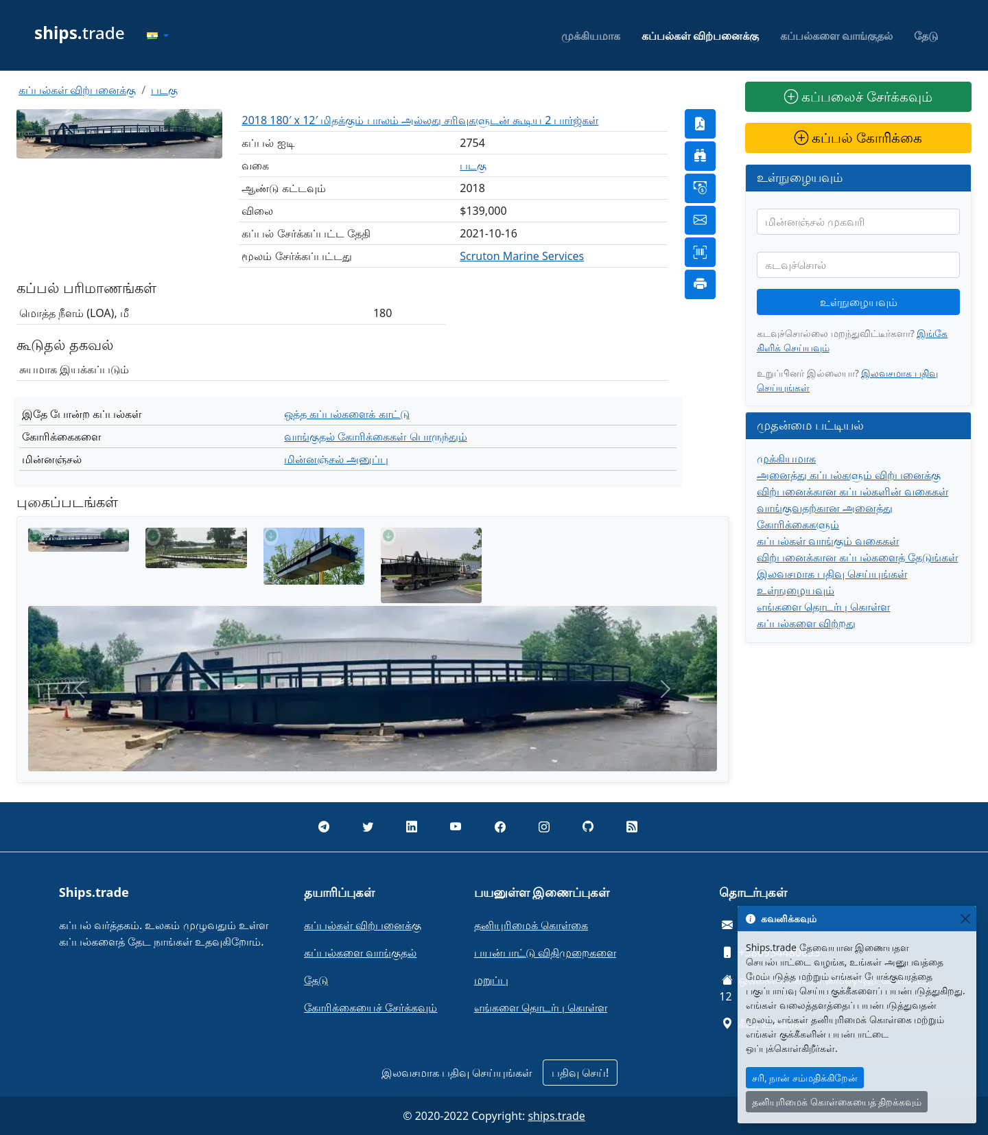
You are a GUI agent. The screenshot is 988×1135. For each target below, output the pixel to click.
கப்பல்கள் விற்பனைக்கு (700, 35)
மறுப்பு (491, 979)
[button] (158, 35)
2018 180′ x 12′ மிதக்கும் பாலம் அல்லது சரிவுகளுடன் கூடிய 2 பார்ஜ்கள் (420, 120)
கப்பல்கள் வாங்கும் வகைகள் (828, 540)
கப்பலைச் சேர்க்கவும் (858, 96)
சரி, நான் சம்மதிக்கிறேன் (805, 1077)
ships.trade (556, 1115)
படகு (164, 89)
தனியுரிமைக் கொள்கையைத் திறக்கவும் (836, 1101)
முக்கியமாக (590, 35)
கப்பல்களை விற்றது (806, 623)
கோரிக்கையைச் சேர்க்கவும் (370, 1007)
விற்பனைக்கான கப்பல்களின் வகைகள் (852, 491)
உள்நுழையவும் (858, 301)
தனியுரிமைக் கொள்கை (531, 925)
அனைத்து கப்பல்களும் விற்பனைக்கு (849, 474)
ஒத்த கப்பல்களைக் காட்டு (346, 413)
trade (79, 32)
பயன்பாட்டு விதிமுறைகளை (545, 952)
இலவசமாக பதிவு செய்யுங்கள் (832, 573)
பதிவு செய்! (580, 1072)
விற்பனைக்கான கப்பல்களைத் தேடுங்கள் (857, 557)
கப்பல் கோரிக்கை (858, 137)
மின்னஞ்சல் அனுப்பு (336, 459)
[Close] (965, 918)
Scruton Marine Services (522, 256)
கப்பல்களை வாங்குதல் (836, 35)
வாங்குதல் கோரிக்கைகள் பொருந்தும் (375, 436)
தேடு (926, 35)
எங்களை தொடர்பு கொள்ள (823, 606)
